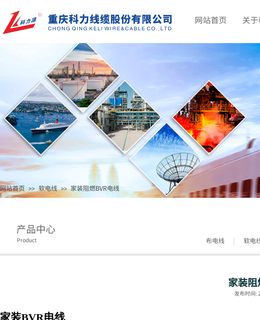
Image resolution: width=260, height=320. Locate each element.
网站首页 (12, 188)
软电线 (48, 188)
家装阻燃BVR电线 (95, 188)
